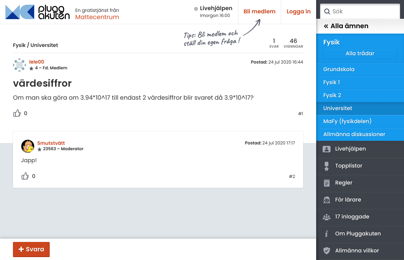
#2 (292, 177)
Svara (35, 249)
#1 (300, 114)
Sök (327, 11)
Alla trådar (360, 53)
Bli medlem (260, 12)
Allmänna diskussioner (354, 134)
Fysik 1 (331, 82)
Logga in (299, 12)
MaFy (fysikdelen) (347, 121)
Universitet (44, 45)
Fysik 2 (332, 95)
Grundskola (339, 69)
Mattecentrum (97, 17)
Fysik (19, 45)
